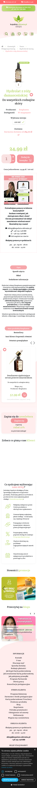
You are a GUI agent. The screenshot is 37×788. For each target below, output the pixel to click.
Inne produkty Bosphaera (18, 328)
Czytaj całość (10, 637)
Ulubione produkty (18, 702)
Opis (19, 267)
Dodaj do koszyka (25, 159)
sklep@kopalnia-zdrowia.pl (20, 228)
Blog (18, 704)
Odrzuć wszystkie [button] (27, 780)
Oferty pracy (18, 681)
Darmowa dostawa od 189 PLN (18, 7)
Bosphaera (24, 109)
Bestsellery (18, 332)
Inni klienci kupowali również (19, 336)
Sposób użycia (18, 271)
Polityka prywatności (18, 710)
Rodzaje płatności (18, 668)
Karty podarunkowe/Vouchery (18, 699)
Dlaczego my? (18, 663)
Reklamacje (18, 715)
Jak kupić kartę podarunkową (18, 671)
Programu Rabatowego (21, 537)
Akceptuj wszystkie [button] (9, 780)
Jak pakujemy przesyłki (18, 676)
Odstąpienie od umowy (18, 712)
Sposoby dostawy (18, 666)
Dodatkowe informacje (18, 279)
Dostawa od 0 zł (10, 2)
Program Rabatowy (18, 694)
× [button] (35, 750)
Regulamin (18, 707)
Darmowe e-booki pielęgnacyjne (18, 696)
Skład (18, 275)
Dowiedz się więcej (16, 499)
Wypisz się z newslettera (18, 718)
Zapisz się (19, 420)
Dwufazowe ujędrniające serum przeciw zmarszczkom (18, 376)
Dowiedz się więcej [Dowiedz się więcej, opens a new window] (6, 767)
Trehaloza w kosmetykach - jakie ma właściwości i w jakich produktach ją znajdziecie (18, 632)
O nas (18, 660)
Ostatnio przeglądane (18, 340)
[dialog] (18, 768)
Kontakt (18, 658)
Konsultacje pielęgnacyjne (18, 684)
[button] (33, 588)
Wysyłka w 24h (27, 2)
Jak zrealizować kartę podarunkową (18, 673)
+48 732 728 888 (19, 9)
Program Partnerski (18, 679)
